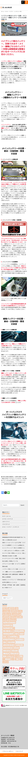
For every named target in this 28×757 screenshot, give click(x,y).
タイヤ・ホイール (6, 516)
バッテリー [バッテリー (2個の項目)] (16, 647)
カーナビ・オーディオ (7, 518)
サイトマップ (19, 751)
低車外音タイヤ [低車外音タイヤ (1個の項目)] (19, 656)
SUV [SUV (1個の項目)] (4, 619)
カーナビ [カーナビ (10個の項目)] (22, 633)
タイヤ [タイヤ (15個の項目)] (4, 642)
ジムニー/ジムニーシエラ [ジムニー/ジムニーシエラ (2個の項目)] (9, 639)
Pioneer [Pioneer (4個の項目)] (4, 617)
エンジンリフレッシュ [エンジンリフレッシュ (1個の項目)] (8, 633)
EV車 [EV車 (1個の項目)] (4, 614)
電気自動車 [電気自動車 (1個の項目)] (5, 662)
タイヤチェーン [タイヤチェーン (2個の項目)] (11, 642)
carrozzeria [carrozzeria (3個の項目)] (13, 611)
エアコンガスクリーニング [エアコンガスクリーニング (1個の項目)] (9, 622)
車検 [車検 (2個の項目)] (13, 659)
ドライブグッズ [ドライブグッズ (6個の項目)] (19, 645)
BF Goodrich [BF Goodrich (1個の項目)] (11, 608)
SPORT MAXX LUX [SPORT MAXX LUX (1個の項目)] (18, 617)
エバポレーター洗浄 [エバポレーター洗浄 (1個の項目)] (7, 631)
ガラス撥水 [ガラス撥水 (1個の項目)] (5, 636)
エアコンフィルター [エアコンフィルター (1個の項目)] (7, 625)
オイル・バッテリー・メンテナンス (10, 527)
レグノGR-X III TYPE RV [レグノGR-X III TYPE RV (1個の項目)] (8, 656)
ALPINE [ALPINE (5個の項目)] (4, 608)
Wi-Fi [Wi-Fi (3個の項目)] (7, 619)
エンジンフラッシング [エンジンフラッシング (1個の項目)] (19, 631)
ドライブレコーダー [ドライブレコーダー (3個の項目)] (7, 647)
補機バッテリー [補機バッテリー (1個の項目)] (6, 659)
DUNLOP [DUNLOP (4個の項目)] (20, 611)
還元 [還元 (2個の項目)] (21, 659)
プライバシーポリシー (8, 751)
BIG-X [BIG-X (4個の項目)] (16, 608)
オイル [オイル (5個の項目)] (16, 633)
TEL (23, 2)
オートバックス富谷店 (8, 1)
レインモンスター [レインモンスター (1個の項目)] (14, 653)
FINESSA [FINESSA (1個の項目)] (9, 614)
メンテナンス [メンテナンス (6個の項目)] (15, 650)
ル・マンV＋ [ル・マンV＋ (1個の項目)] (6, 653)
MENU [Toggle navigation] (26, 2)
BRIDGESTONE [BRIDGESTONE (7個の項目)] (6, 611)
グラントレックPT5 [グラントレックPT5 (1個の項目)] (14, 636)
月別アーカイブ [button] (7, 598)
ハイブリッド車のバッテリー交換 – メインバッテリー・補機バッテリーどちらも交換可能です (14, 17)
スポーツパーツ (6, 521)
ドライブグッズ (6, 524)
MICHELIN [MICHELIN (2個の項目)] (14, 614)
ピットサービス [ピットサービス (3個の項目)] (6, 650)
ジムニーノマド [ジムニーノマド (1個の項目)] (20, 639)
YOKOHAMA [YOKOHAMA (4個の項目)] (13, 619)
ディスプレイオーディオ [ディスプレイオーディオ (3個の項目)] (8, 645)
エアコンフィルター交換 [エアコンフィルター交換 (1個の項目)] (8, 628)
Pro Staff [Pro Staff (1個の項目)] (10, 617)
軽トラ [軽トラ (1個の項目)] (16, 659)
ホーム (2, 11)
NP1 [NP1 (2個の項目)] (20, 614)
